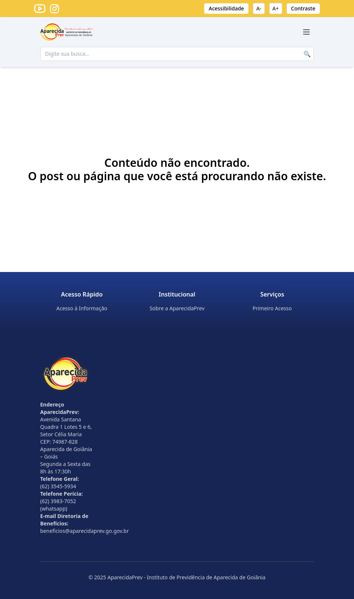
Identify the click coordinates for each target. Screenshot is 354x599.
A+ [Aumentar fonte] (276, 8)
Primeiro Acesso (272, 308)
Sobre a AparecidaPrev (177, 308)
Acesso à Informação (81, 308)
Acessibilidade (226, 8)
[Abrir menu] (306, 32)
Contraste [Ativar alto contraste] (303, 8)
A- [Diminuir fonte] (258, 8)
